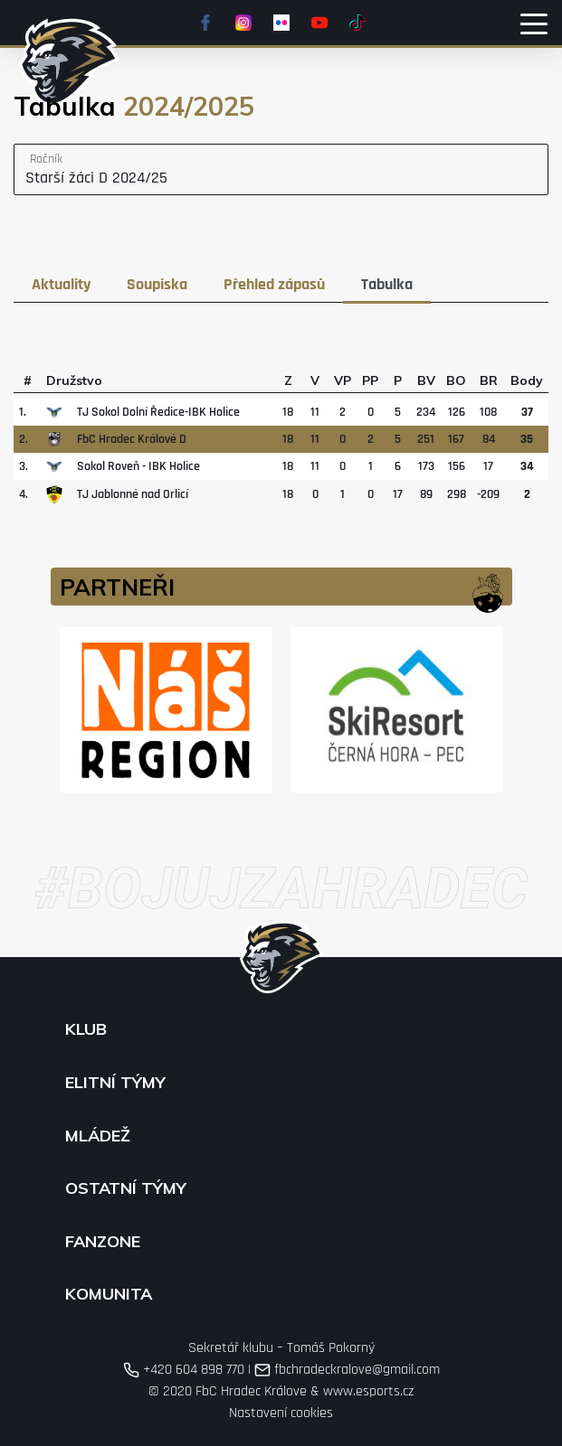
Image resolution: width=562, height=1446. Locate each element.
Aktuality (61, 284)
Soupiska (157, 284)
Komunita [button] (108, 1294)
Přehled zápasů (274, 284)
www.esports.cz (368, 1391)
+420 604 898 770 (183, 1369)
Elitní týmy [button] (115, 1083)
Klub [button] (86, 1029)
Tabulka (387, 284)
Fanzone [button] (102, 1242)
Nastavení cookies (281, 1413)
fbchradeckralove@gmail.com (347, 1369)
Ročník (46, 159)
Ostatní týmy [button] (125, 1188)
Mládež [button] (97, 1136)
